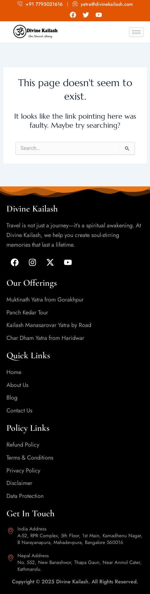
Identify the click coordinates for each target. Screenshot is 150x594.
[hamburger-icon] (136, 32)
